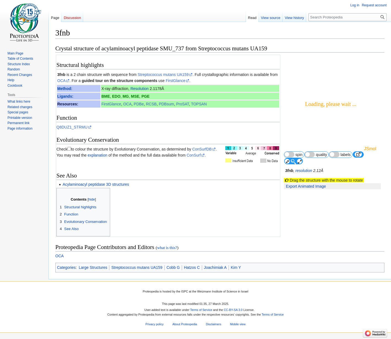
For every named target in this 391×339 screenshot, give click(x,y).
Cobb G (173, 267)
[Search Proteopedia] (347, 17)
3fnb (61, 74)
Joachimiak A (215, 267)
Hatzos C (192, 267)
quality (316, 154)
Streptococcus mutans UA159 (163, 74)
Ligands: (65, 96)
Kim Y (236, 267)
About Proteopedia (184, 324)
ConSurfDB (202, 149)
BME (105, 96)
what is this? (167, 247)
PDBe (139, 104)
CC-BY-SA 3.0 (233, 309)
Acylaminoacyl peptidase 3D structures (96, 184)
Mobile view (237, 324)
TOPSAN (199, 104)
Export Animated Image (306, 186)
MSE (135, 96)
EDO (116, 96)
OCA (61, 80)
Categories (66, 267)
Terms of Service (201, 309)
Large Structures (93, 267)
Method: (64, 88)
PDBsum (166, 104)
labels (340, 154)
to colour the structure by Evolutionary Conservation (115, 149)
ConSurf (194, 155)
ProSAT (182, 104)
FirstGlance (176, 80)
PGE (146, 96)
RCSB (151, 104)
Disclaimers (213, 324)
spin (293, 154)
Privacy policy (154, 324)
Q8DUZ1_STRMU (72, 127)
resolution (303, 170)
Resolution (140, 88)
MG (126, 96)
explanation (97, 155)
